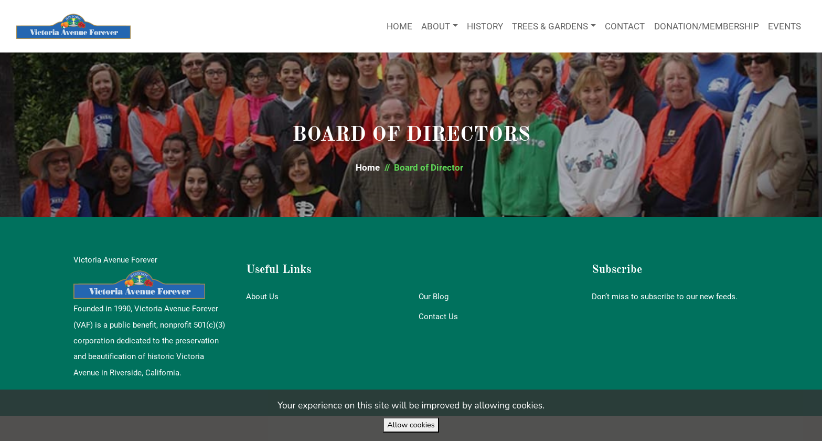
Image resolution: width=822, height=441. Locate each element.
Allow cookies (410, 424)
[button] (368, 168)
